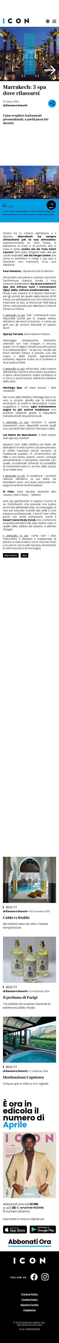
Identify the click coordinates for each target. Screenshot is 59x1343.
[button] (50, 70)
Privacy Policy (29, 1294)
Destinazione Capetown (23, 1077)
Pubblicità (29, 1310)
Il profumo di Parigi (20, 997)
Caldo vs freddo (16, 917)
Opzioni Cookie (29, 1304)
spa (24, 555)
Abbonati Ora (29, 1242)
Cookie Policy (30, 1299)
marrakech (11, 555)
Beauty (11, 907)
